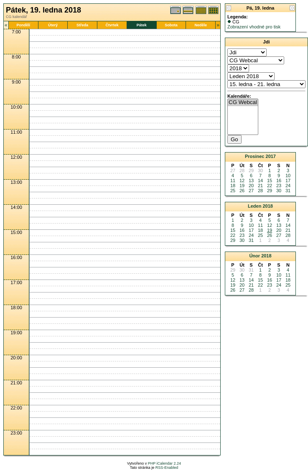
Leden (254, 206)
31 (287, 190)
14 (260, 180)
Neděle (201, 25)
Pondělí (23, 25)
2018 (267, 206)
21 (260, 185)
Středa (82, 25)
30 (278, 190)
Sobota (171, 25)
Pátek (142, 25)
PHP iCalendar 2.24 (164, 463)
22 (269, 185)
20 (251, 185)
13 (251, 180)
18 (232, 185)
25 (232, 190)
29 (269, 190)
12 (241, 180)
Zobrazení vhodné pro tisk (253, 26)
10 (287, 175)
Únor (254, 255)
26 (241, 190)
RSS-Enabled (166, 467)
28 (260, 190)
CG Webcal (243, 102)
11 (232, 180)
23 (278, 185)
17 (287, 180)
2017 (271, 156)
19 (241, 185)
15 (269, 180)
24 (287, 185)
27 (251, 190)
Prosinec (254, 156)
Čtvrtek (111, 25)
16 (278, 180)
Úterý (53, 25)
